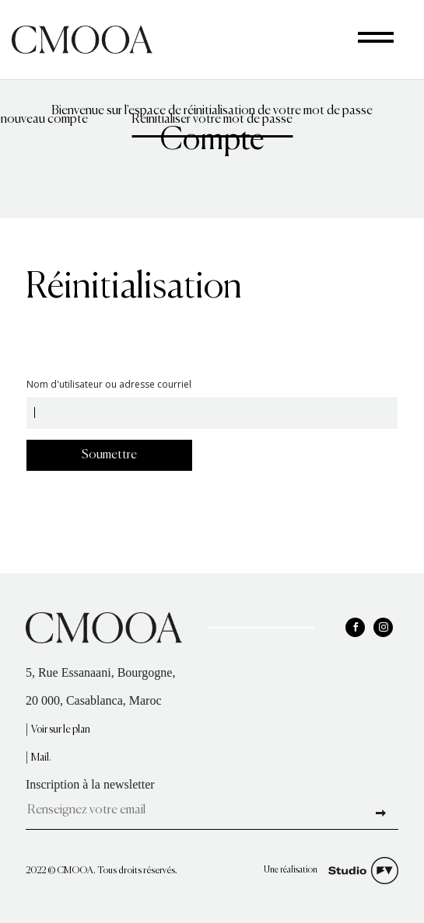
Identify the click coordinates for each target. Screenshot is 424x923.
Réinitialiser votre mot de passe (212, 125)
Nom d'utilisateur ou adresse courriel (108, 385)
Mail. (41, 758)
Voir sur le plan (60, 730)
